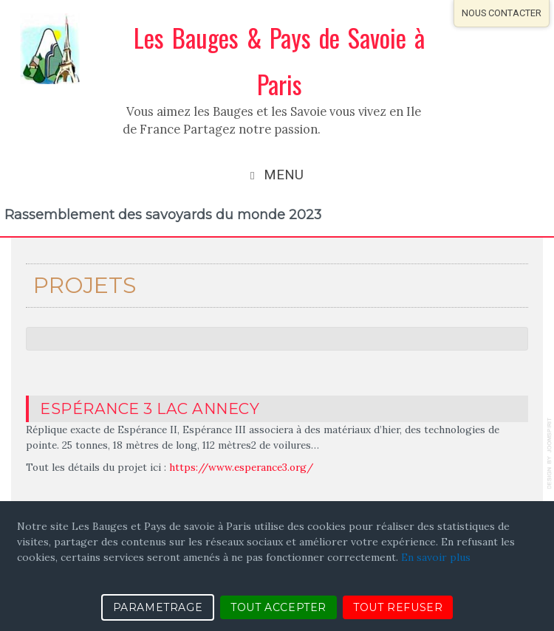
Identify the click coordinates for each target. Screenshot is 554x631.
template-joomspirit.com (550, 453)
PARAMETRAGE (158, 607)
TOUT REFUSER (397, 607)
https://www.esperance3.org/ (241, 467)
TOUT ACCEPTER (278, 607)
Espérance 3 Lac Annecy (149, 408)
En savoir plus (436, 557)
